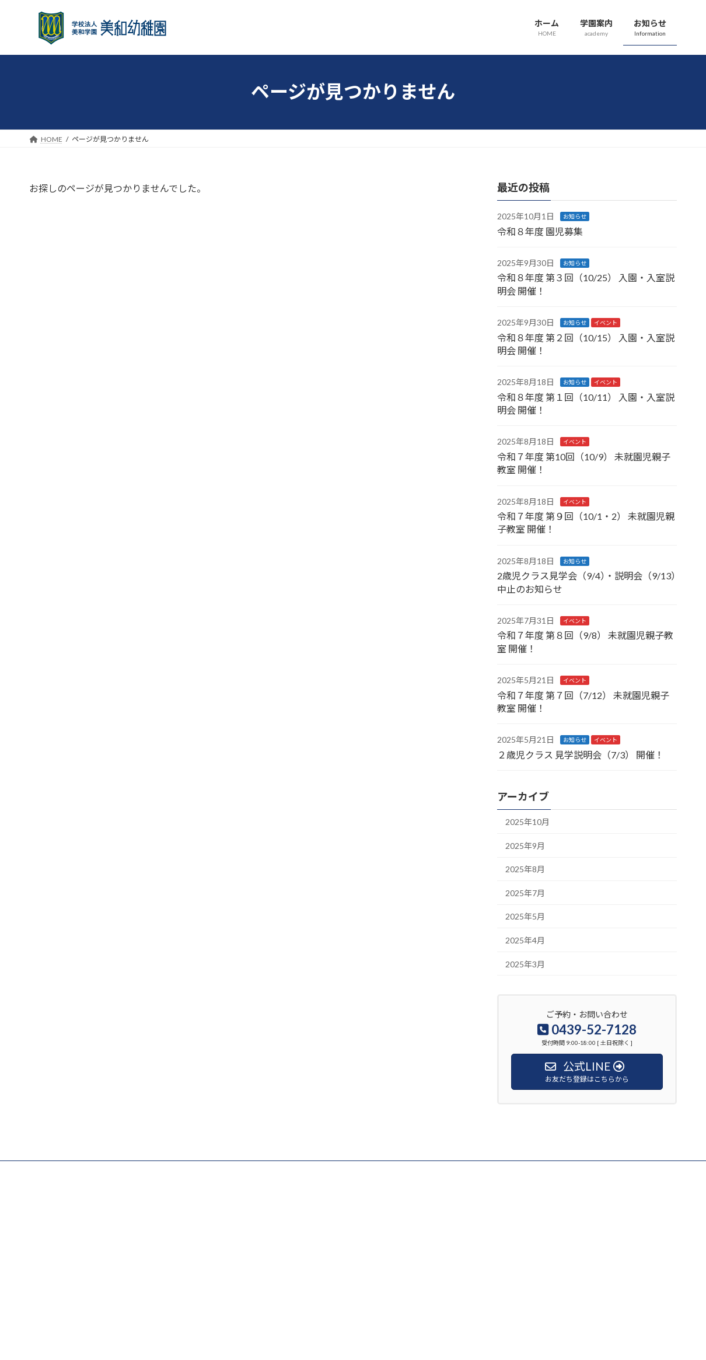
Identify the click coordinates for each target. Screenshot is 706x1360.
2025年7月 (525, 892)
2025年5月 (525, 916)
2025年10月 (527, 822)
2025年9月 (525, 845)
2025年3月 (525, 964)
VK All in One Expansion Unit (428, 1339)
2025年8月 (525, 869)
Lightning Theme (350, 1339)
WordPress (290, 1339)
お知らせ (574, 216)
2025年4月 (525, 940)
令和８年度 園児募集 (540, 230)
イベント (605, 322)
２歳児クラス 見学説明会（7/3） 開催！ (580, 754)
